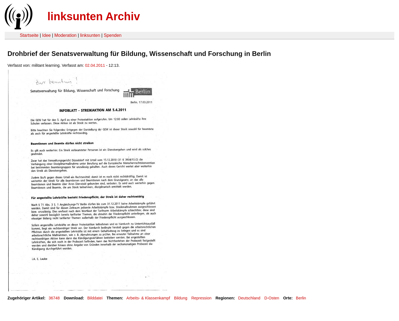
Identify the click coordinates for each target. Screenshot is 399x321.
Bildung (180, 298)
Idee (46, 35)
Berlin (301, 298)
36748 (54, 298)
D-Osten (271, 298)
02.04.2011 (95, 65)
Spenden (112, 35)
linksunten (90, 35)
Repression (201, 298)
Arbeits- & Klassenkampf (148, 298)
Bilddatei (95, 298)
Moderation (65, 35)
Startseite (29, 35)
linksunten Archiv (93, 16)
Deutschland (249, 298)
